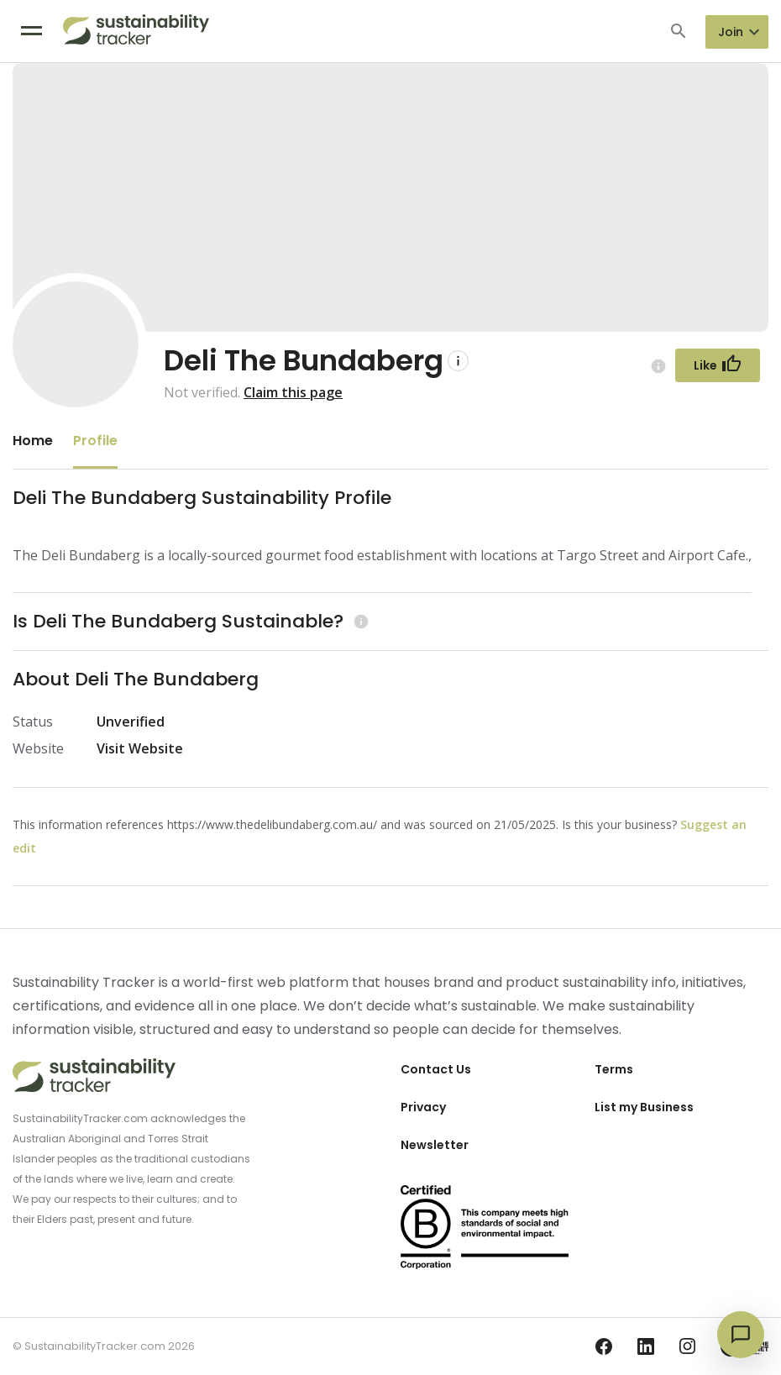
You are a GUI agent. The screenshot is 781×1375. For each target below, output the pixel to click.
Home (33, 440)
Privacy (423, 1107)
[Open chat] (740, 1334)
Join (730, 32)
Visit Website (140, 748)
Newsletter (435, 1144)
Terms (614, 1069)
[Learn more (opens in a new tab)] (359, 621)
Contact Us (436, 1069)
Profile (95, 440)
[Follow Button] (717, 365)
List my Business (644, 1107)
